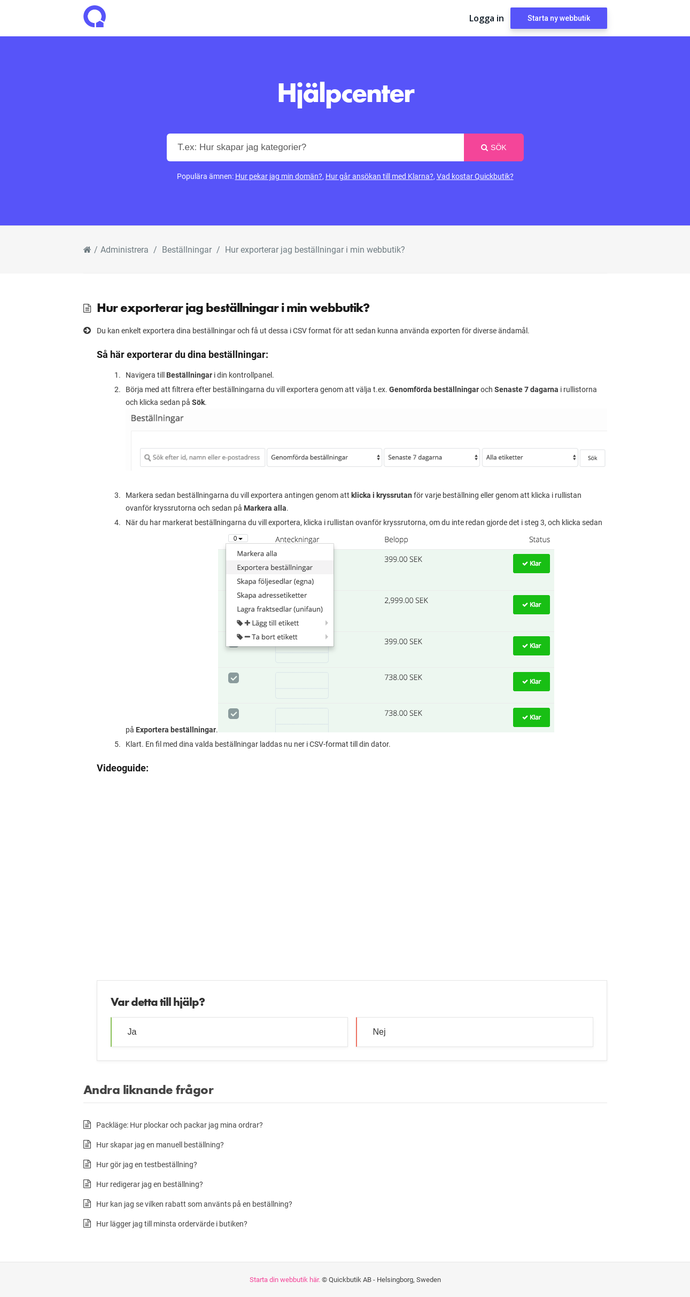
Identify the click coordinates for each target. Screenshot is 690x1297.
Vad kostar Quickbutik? (475, 176)
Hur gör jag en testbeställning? (146, 1164)
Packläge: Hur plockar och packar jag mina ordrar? (179, 1125)
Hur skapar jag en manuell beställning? (160, 1144)
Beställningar (187, 249)
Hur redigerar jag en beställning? (149, 1184)
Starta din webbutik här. (285, 1279)
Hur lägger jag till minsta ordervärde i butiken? (171, 1223)
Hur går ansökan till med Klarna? (379, 176)
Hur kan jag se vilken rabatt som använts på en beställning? (194, 1204)
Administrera (124, 249)
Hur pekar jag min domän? (278, 176)
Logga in (486, 18)
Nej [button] (379, 1031)
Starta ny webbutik (559, 18)
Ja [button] (132, 1031)
